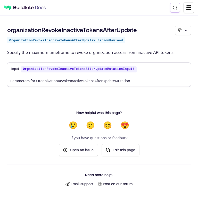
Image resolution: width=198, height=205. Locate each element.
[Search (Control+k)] (175, 7)
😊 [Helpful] (107, 125)
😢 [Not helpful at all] (73, 125)
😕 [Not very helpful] (90, 125)
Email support (79, 184)
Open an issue (78, 150)
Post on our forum (115, 184)
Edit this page (120, 150)
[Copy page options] (183, 30)
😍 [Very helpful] (124, 125)
